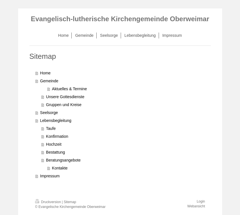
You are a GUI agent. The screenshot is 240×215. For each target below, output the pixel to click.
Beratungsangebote (63, 160)
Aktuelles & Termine (69, 89)
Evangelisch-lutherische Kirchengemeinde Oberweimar (120, 19)
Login (201, 201)
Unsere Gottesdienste (65, 96)
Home (45, 73)
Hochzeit (53, 144)
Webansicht (196, 206)
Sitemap (70, 202)
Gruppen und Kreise (63, 104)
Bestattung (55, 152)
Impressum (50, 176)
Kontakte (59, 168)
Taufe (51, 128)
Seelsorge (49, 112)
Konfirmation (57, 136)
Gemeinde (49, 81)
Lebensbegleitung (55, 120)
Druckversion (48, 202)
